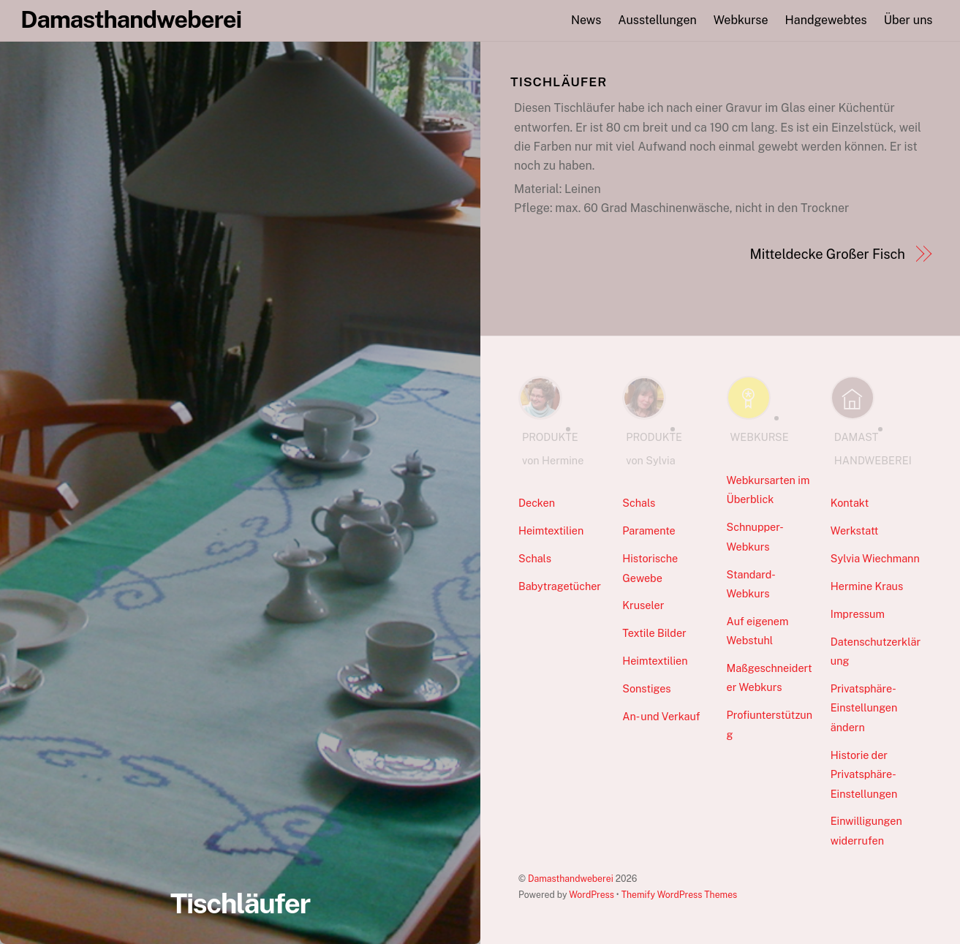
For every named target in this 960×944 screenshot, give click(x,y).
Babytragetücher (559, 586)
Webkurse (741, 20)
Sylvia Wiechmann (875, 558)
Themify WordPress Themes (679, 894)
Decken (536, 502)
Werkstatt (855, 530)
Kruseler (643, 605)
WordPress (591, 894)
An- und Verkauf (661, 716)
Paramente (648, 530)
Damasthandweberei (570, 878)
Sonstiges (646, 688)
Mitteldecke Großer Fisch (826, 254)
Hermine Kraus (867, 586)
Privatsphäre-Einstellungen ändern (864, 707)
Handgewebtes (826, 20)
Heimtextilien (550, 530)
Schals (534, 558)
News (586, 20)
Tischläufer (240, 903)
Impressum (858, 614)
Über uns (908, 20)
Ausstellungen (657, 20)
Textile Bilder (654, 633)
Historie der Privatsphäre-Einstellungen (864, 774)
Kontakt (850, 502)
